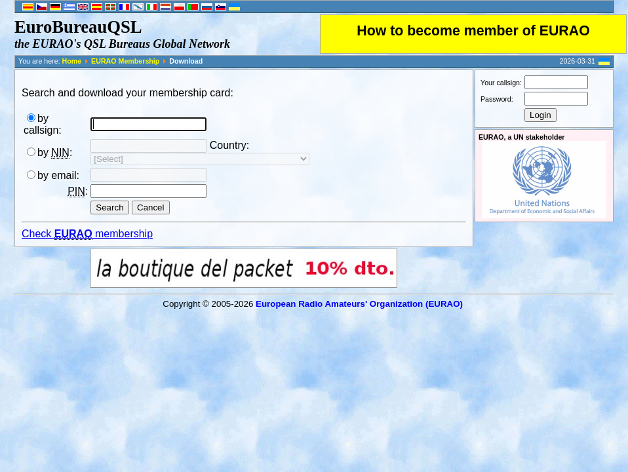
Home (72, 61)
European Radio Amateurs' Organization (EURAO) (359, 304)
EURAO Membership (125, 61)
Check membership (87, 234)
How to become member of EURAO (473, 31)
